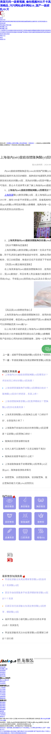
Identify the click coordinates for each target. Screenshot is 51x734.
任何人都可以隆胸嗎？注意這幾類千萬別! (25, 449)
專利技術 (2, 682)
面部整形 (19, 21)
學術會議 (2, 25)
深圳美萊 (19, 30)
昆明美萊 (12, 32)
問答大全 (2, 35)
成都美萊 (30, 30)
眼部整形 (2, 21)
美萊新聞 (2, 670)
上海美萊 (2, 30)
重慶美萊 (35, 30)
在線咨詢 (2, 683)
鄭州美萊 (41, 30)
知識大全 (2, 39)
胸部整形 (13, 21)
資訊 (1, 37)
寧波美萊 (45, 32)
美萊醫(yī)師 (3, 669)
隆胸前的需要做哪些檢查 (17, 441)
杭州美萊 (7, 32)
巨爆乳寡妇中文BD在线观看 (24, 731)
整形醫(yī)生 (3, 27)
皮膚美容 (34, 21)
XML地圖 (3, 720)
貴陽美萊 (40, 32)
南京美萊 (29, 32)
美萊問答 (2, 674)
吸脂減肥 (24, 21)
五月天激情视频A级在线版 (8, 731)
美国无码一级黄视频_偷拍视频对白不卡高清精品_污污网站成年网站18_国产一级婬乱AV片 (25, 5)
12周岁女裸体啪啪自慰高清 (18, 733)
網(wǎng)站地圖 (45, 718)
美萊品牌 (2, 23)
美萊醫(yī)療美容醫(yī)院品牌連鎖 (17, 143)
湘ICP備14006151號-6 (6, 718)
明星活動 (8, 25)
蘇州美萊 (18, 32)
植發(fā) (45, 21)
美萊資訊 (31, 143)
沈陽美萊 (34, 32)
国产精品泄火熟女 (39, 731)
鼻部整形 (8, 21)
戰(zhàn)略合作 (4, 680)
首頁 (1, 18)
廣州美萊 (13, 30)
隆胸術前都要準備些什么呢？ (19, 456)
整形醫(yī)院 (3, 28)
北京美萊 (8, 30)
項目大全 (2, 19)
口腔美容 (40, 21)
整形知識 (2, 676)
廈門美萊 (23, 32)
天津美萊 (24, 30)
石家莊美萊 (6, 34)
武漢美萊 (46, 30)
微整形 (29, 21)
